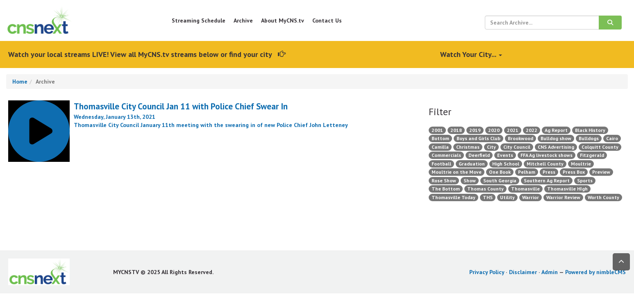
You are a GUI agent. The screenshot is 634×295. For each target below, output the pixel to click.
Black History (590, 130)
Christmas (467, 147)
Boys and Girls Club (478, 138)
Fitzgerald (592, 155)
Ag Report (556, 130)
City (491, 147)
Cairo (612, 138)
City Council (516, 147)
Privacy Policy (486, 272)
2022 (531, 130)
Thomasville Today (453, 197)
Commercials (446, 155)
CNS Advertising (556, 147)
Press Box (574, 172)
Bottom (440, 138)
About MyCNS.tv (282, 20)
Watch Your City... (471, 54)
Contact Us (327, 20)
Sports (585, 180)
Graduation (472, 164)
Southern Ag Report (547, 180)
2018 (456, 130)
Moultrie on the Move (457, 172)
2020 (494, 130)
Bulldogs (589, 138)
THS (488, 197)
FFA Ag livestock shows (546, 155)
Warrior (530, 197)
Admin (549, 272)
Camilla (440, 147)
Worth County (603, 197)
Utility (507, 197)
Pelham (526, 172)
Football (441, 164)
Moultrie (581, 164)
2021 (512, 130)
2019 (475, 130)
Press (549, 172)
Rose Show (444, 180)
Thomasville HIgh (567, 189)
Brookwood (520, 138)
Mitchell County (545, 164)
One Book (500, 172)
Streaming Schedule (198, 20)
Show (470, 180)
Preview (601, 172)
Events (505, 155)
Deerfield (479, 155)
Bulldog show (556, 138)
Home (19, 81)
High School (505, 164)
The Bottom (446, 189)
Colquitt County (600, 147)
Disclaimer (523, 272)
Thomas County (485, 189)
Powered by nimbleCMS (595, 272)
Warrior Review (563, 197)
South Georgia (499, 180)
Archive (243, 20)
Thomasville (525, 189)
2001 (437, 130)
